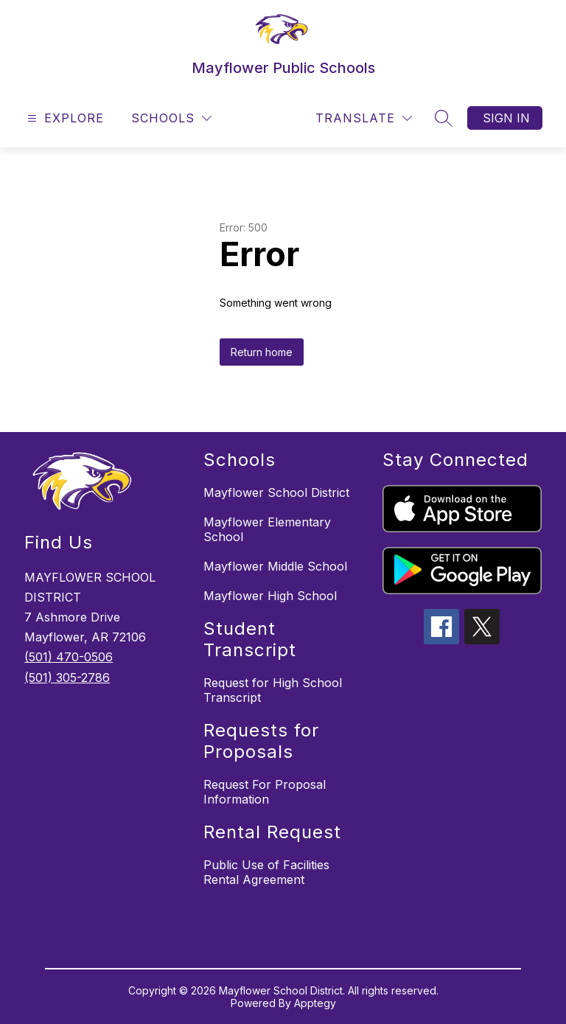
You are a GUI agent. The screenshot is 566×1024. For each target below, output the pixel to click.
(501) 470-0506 (68, 656)
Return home (262, 352)
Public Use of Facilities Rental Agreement (266, 872)
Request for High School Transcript (272, 690)
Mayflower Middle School (275, 566)
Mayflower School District (276, 492)
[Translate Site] (364, 118)
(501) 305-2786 (67, 677)
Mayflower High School (270, 595)
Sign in (506, 118)
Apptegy (315, 1003)
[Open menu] (64, 118)
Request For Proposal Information (264, 792)
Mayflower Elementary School (267, 529)
